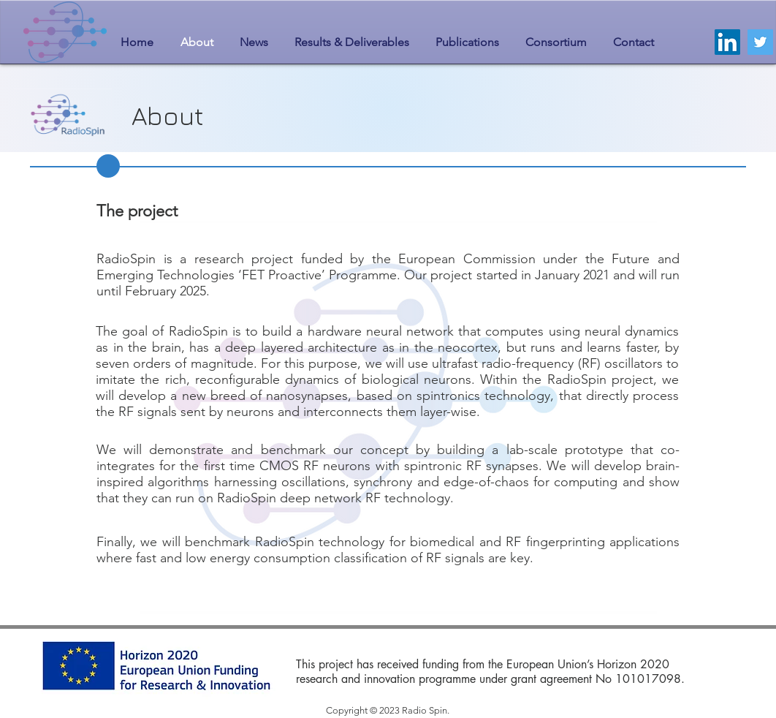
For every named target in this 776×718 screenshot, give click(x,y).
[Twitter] (760, 42)
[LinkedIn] (727, 42)
